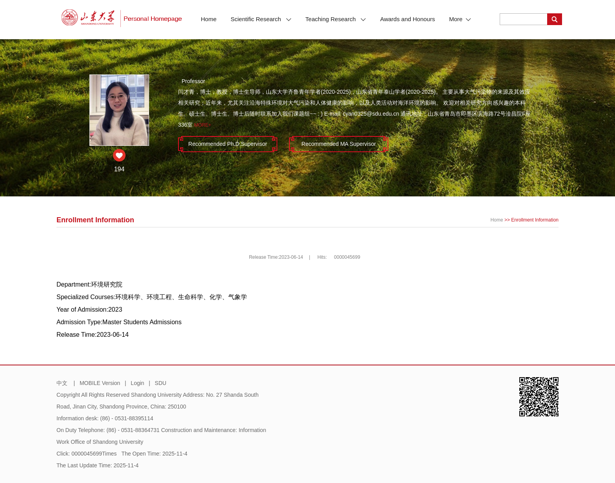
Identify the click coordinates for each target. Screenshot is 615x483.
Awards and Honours (407, 19)
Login (137, 383)
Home (209, 19)
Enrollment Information (535, 220)
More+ (202, 125)
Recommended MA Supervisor (339, 144)
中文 (61, 383)
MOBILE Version (100, 383)
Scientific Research (261, 19)
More (460, 19)
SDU (161, 383)
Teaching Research (336, 19)
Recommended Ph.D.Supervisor (227, 144)
